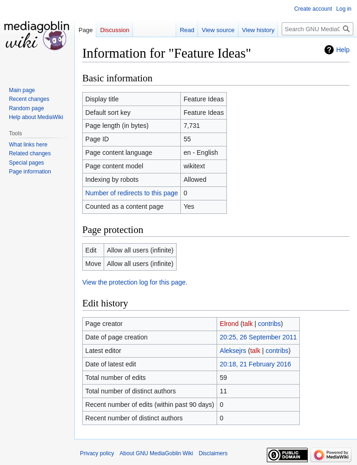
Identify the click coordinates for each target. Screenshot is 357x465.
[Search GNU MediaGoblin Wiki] (317, 28)
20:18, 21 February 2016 (255, 364)
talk (248, 323)
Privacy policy (97, 453)
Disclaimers (212, 453)
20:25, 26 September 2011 (258, 337)
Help (343, 49)
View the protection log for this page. (134, 282)
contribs (269, 323)
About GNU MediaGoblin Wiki (156, 453)
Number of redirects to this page (132, 193)
